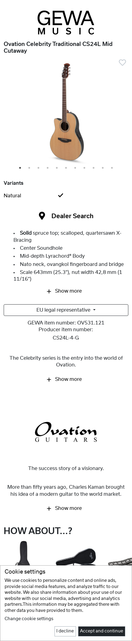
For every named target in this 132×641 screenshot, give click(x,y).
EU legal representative (64, 310)
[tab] (66, 196)
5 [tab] (57, 168)
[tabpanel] (66, 113)
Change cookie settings (29, 619)
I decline (65, 631)
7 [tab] (75, 168)
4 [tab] (48, 168)
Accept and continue (101, 631)
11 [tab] (113, 168)
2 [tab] (30, 168)
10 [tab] (103, 168)
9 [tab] (94, 168)
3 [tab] (39, 168)
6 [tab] (66, 168)
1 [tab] (20, 168)
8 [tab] (85, 168)
